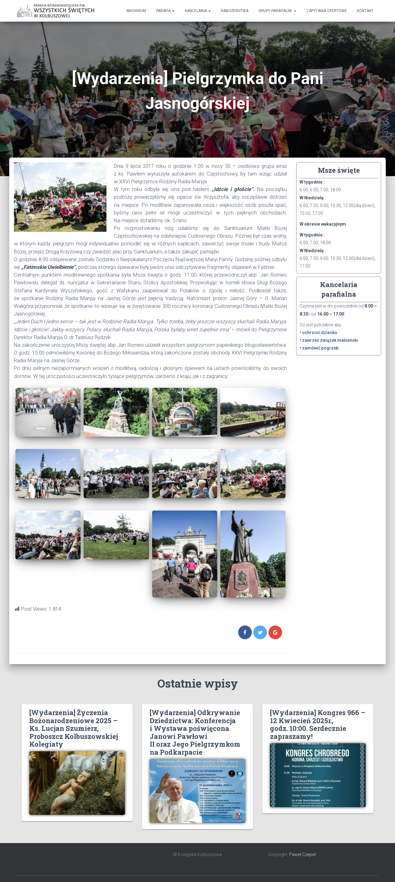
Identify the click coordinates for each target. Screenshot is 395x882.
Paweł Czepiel (302, 854)
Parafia (165, 11)
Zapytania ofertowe (326, 11)
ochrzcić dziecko (319, 332)
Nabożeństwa (234, 11)
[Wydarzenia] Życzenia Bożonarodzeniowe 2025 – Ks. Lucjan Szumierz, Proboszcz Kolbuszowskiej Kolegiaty (73, 728)
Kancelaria (198, 11)
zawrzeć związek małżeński (330, 340)
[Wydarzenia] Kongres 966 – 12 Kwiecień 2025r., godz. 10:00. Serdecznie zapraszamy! (317, 724)
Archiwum (136, 11)
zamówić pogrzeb (320, 348)
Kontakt (365, 11)
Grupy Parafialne (277, 11)
